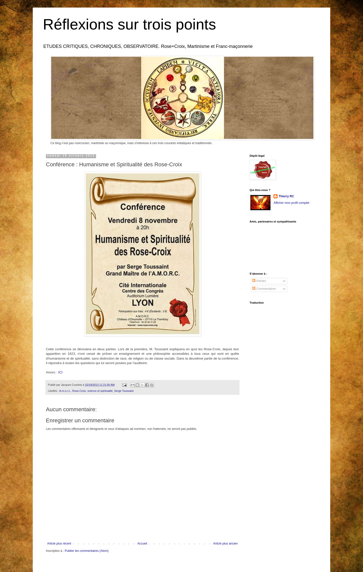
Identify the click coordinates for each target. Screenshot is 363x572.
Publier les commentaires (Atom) (87, 551)
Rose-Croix (79, 390)
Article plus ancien (225, 543)
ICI (60, 372)
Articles (259, 281)
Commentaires (264, 289)
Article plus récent (59, 543)
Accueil (142, 543)
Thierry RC (286, 196)
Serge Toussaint (124, 390)
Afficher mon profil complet (291, 203)
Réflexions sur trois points (129, 24)
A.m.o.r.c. (65, 390)
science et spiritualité (100, 390)
